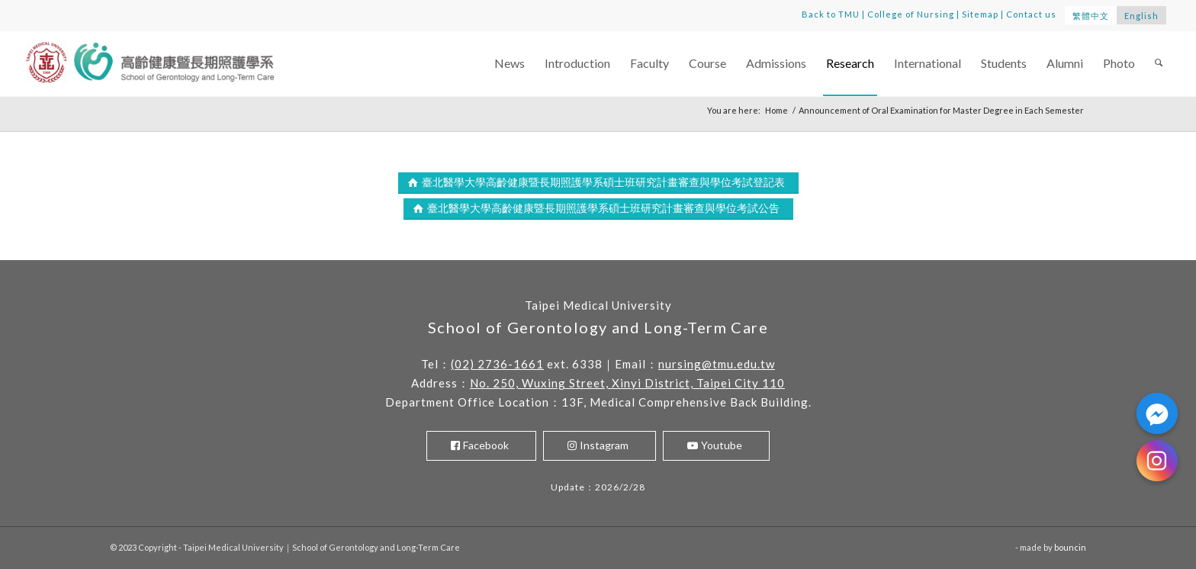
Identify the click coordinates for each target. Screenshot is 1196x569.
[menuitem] (509, 63)
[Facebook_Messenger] (1157, 413)
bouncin (1070, 547)
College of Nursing (910, 14)
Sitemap (980, 14)
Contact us (1031, 14)
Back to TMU (831, 14)
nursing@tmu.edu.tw (716, 364)
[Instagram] (1157, 460)
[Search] (1158, 63)
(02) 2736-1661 (497, 364)
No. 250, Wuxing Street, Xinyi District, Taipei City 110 (627, 383)
